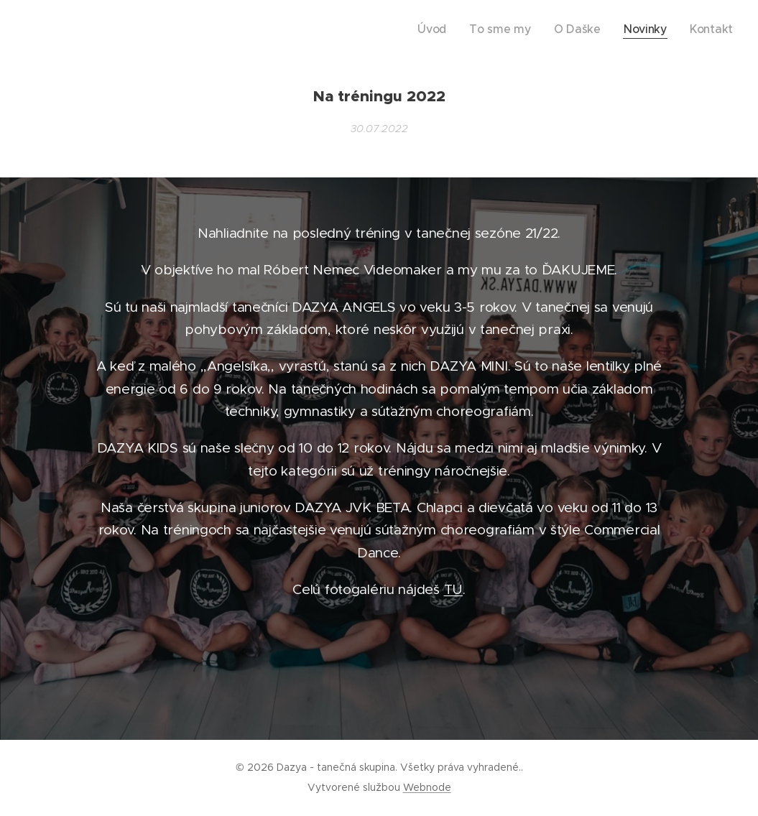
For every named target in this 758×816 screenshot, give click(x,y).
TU (453, 589)
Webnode (427, 787)
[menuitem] (466, 29)
